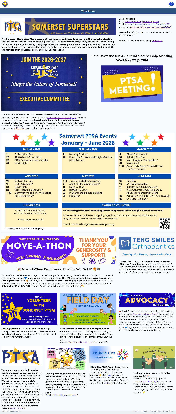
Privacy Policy (155, 411)
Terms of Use (168, 411)
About (136, 411)
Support (144, 411)
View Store (88, 11)
